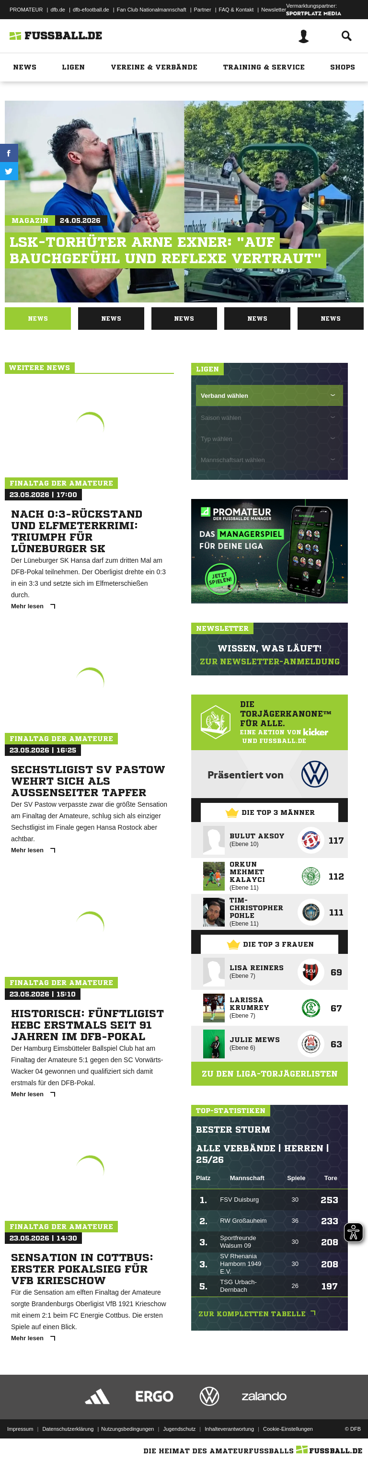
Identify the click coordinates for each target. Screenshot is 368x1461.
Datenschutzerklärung (67, 1429)
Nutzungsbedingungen (127, 1429)
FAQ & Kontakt (236, 9)
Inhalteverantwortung (229, 1429)
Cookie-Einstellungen (288, 1429)
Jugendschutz (179, 1429)
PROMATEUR (26, 9)
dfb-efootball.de (91, 9)
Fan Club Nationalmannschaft (151, 9)
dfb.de (57, 9)
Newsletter (273, 9)
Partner (202, 9)
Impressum (20, 1429)
